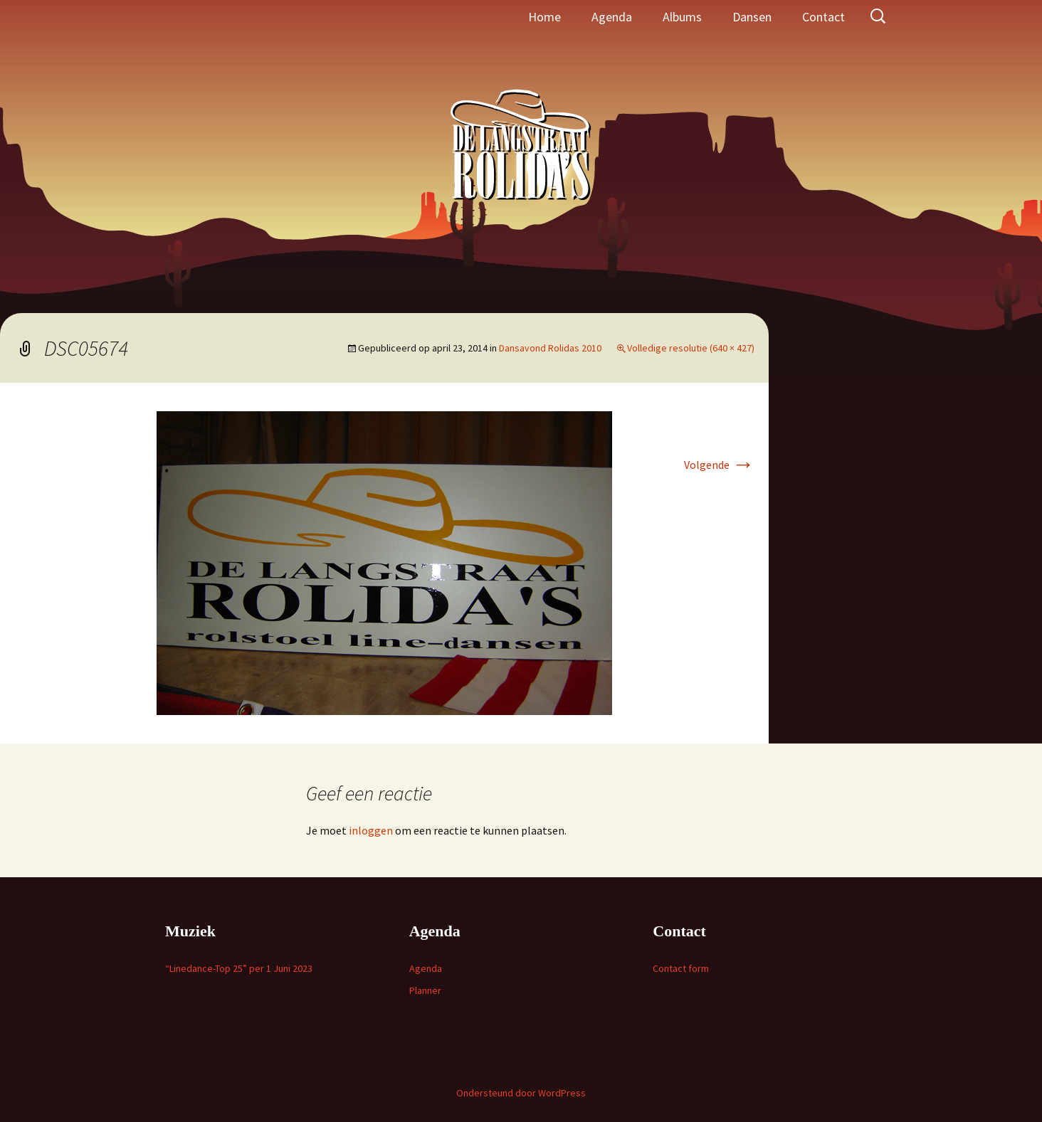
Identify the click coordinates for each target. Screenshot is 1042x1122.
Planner (425, 990)
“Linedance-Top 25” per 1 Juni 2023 (238, 968)
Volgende (719, 464)
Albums (682, 17)
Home (544, 17)
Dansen (752, 17)
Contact (823, 17)
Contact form (681, 968)
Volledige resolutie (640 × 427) (690, 348)
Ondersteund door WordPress (521, 1092)
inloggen (371, 830)
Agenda (611, 17)
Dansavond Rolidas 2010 (550, 348)
